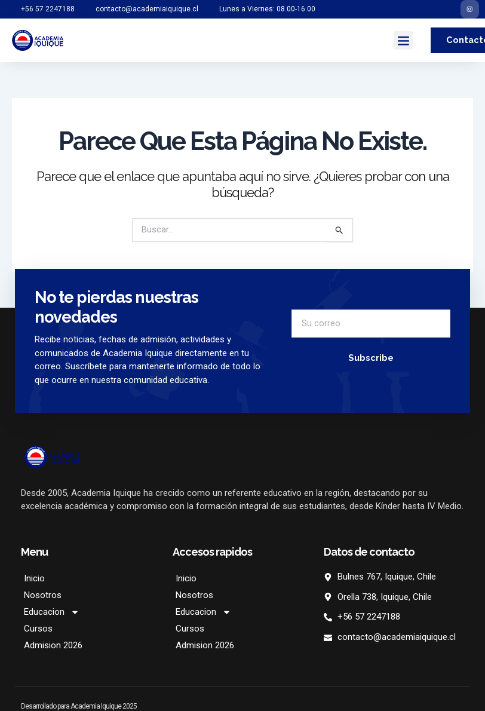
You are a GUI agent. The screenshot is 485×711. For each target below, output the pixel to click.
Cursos (38, 631)
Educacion (51, 614)
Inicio (34, 580)
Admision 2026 (53, 647)
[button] (403, 42)
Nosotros (43, 597)
